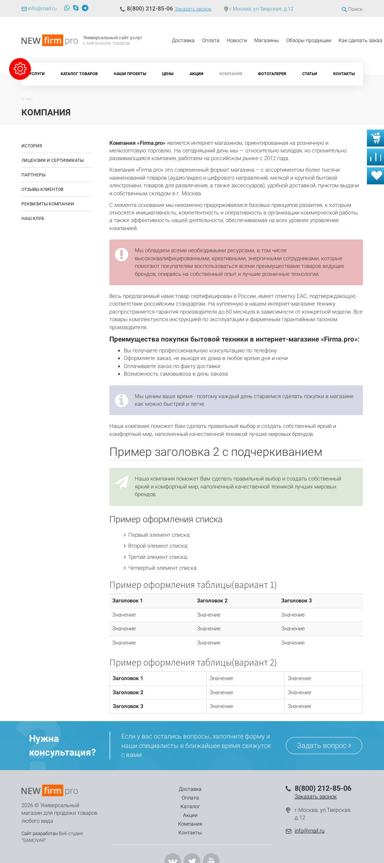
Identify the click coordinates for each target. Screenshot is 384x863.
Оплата (210, 40)
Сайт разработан (39, 833)
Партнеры (33, 174)
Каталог (175, 789)
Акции (196, 73)
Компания (230, 73)
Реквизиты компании (47, 203)
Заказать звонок (193, 9)
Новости (237, 40)
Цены (168, 73)
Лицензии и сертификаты (52, 160)
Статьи (309, 73)
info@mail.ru (309, 830)
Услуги (37, 73)
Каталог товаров (79, 73)
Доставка (183, 40)
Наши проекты (130, 73)
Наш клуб (32, 218)
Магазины (266, 40)
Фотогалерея (272, 73)
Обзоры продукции (308, 40)
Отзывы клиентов (42, 189)
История (31, 145)
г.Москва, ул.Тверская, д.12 (262, 9)
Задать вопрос (324, 745)
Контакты (344, 73)
